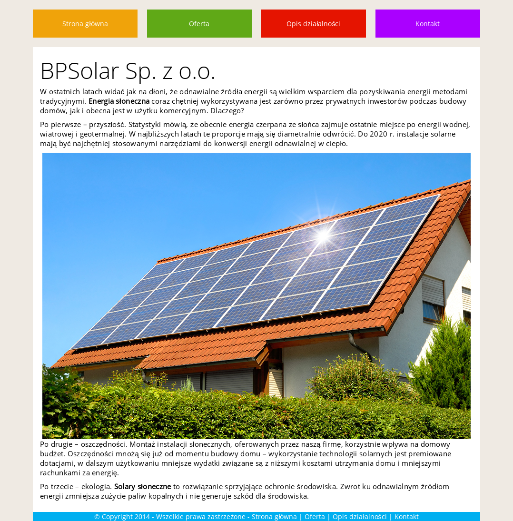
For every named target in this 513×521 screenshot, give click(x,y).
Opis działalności (313, 23)
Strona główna (85, 23)
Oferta (199, 23)
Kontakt (427, 23)
